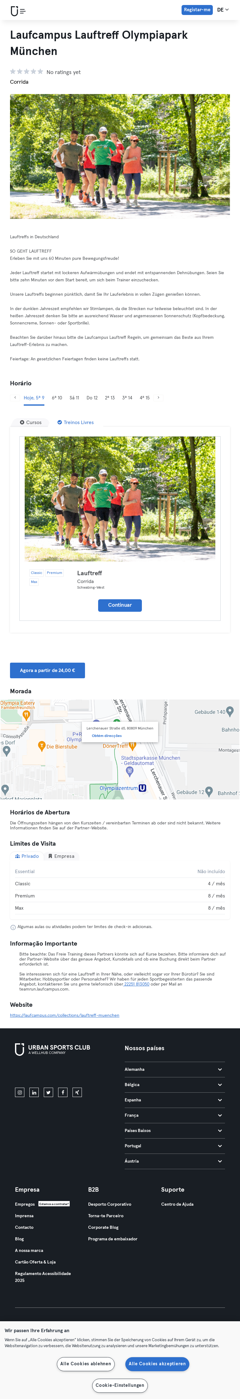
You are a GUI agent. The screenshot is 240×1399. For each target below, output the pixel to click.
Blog (19, 1239)
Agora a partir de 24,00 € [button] (47, 670)
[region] (120, 1360)
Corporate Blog (103, 1227)
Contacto (24, 1227)
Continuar (120, 605)
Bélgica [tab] (173, 1085)
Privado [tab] (27, 856)
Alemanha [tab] (173, 1069)
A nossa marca (29, 1250)
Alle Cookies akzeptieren (157, 1364)
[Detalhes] (120, 499)
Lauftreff (89, 573)
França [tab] (173, 1115)
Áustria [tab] (173, 1161)
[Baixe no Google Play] (82, 1073)
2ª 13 (110, 398)
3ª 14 (127, 398)
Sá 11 (74, 398)
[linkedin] (34, 1092)
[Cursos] (30, 422)
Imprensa (24, 1216)
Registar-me (197, 9)
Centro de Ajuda (177, 1204)
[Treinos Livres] (76, 422)
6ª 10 (57, 398)
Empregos (25, 1204)
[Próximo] (158, 398)
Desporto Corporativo (109, 1204)
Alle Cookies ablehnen (85, 1364)
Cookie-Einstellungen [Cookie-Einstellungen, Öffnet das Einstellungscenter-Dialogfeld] (120, 1385)
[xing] (77, 1092)
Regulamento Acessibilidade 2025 (43, 1277)
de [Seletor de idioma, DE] (223, 10)
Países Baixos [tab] (173, 1131)
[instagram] (19, 1092)
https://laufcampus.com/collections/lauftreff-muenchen (64, 1015)
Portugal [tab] (173, 1146)
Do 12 (92, 398)
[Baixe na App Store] (36, 1073)
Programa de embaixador (113, 1239)
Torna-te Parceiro (105, 1216)
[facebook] (63, 1092)
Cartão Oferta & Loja (35, 1262)
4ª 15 (145, 398)
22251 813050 (136, 984)
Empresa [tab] (61, 856)
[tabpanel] (120, 890)
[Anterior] (15, 398)
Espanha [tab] (173, 1100)
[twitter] (48, 1092)
